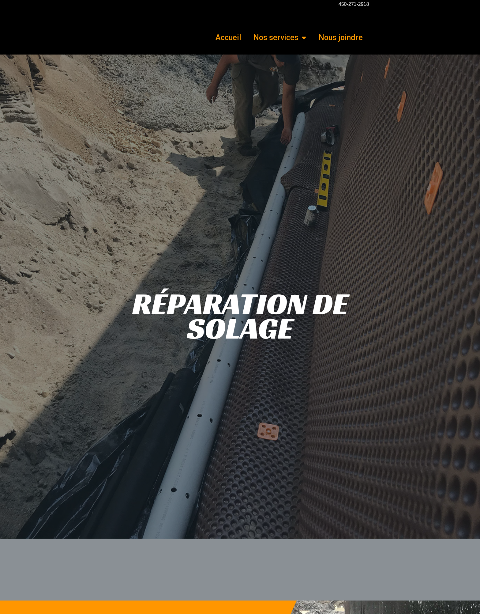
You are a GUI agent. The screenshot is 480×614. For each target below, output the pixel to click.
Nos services (279, 37)
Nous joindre (341, 37)
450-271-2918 (354, 4)
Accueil (228, 37)
